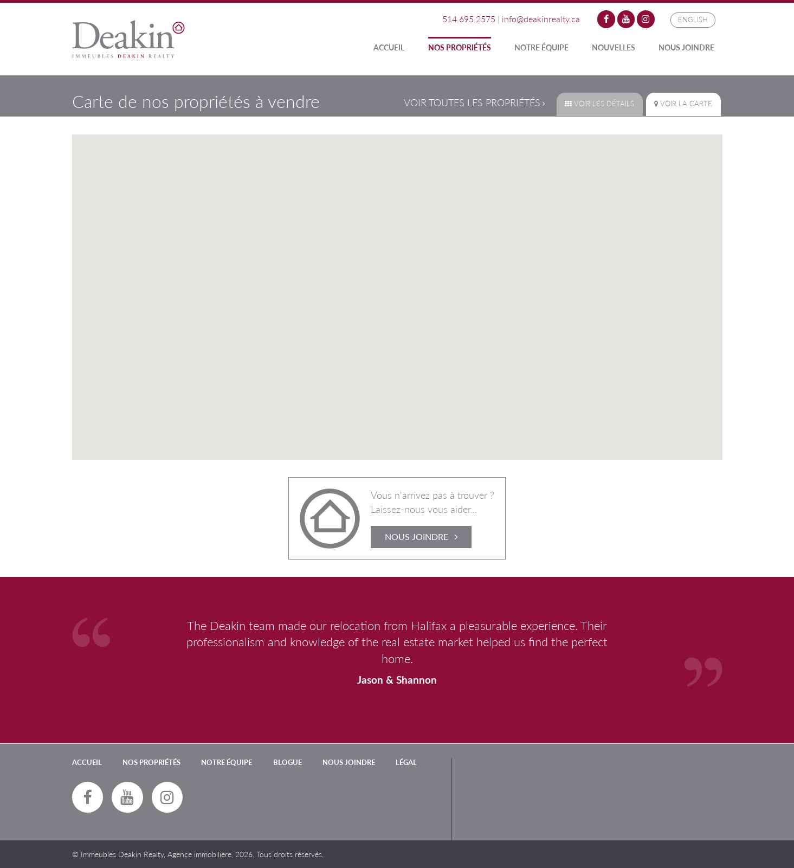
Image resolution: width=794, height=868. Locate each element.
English (693, 19)
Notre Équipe (541, 47)
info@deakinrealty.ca (541, 19)
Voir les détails (599, 103)
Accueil (388, 47)
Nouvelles (613, 47)
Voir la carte (683, 103)
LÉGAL (406, 762)
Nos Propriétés (459, 47)
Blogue (287, 762)
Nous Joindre (686, 47)
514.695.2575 (468, 19)
